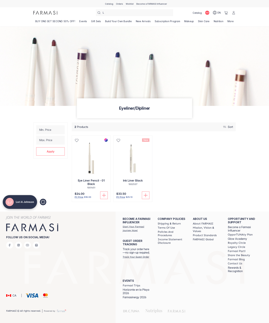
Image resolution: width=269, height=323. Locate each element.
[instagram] (18, 245)
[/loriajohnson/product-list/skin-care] (204, 22)
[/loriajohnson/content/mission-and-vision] (207, 229)
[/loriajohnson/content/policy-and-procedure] (172, 233)
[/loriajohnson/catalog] (109, 4)
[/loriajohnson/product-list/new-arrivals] (143, 22)
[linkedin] (36, 245)
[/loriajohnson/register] (119, 4)
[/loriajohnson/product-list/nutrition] (218, 22)
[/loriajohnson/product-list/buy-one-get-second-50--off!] (55, 22)
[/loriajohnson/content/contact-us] (235, 263)
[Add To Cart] (104, 195)
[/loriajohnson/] (45, 12)
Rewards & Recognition (235, 269)
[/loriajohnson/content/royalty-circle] (237, 243)
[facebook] (9, 245)
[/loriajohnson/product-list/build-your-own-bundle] (118, 22)
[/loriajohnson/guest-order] (136, 257)
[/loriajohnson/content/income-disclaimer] (172, 241)
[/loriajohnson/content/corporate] (203, 239)
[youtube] (27, 245)
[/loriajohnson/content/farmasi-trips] (131, 285)
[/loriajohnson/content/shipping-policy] (169, 223)
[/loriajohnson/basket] (226, 13)
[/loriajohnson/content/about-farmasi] (203, 223)
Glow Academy (237, 238)
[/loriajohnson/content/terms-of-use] (166, 227)
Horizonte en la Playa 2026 (136, 291)
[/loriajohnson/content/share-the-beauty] (239, 255)
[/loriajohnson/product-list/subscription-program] (167, 22)
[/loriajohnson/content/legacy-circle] (236, 247)
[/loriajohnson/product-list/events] (83, 22)
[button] (50, 151)
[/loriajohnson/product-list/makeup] (189, 22)
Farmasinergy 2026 (134, 297)
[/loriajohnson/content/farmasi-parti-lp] (236, 251)
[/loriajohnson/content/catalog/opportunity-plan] (240, 234)
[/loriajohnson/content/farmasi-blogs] (236, 259)
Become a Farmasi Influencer (239, 228)
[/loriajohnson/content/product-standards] (205, 235)
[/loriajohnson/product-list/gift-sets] (96, 22)
